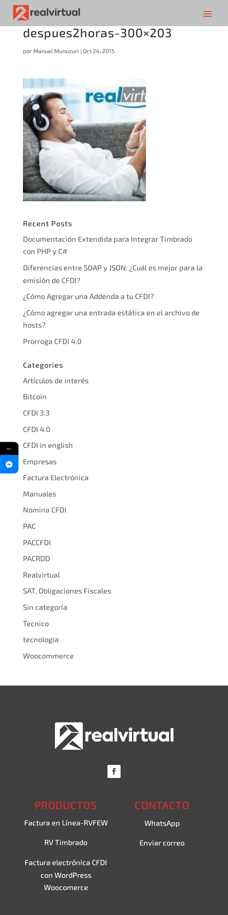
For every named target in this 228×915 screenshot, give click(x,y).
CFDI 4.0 (36, 429)
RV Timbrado (65, 842)
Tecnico (36, 623)
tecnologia (41, 639)
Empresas (40, 461)
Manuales (39, 493)
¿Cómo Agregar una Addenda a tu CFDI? (88, 296)
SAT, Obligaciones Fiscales (67, 590)
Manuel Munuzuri (56, 50)
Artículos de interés (56, 380)
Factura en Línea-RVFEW (66, 822)
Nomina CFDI (44, 509)
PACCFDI (37, 542)
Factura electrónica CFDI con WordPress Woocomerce (66, 875)
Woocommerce (48, 655)
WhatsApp (162, 822)
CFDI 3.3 (36, 412)
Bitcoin (35, 396)
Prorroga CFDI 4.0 (52, 341)
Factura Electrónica (56, 477)
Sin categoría (45, 607)
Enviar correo (162, 842)
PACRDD (36, 558)
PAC (29, 526)
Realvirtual (41, 574)
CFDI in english (48, 445)
